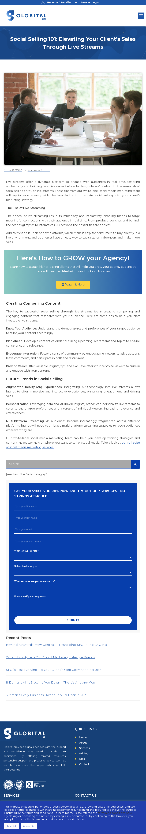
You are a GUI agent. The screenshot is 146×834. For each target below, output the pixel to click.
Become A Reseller (59, 2)
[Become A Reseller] (43, 2)
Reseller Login (90, 2)
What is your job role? (26, 550)
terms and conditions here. (115, 813)
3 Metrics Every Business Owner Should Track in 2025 (47, 695)
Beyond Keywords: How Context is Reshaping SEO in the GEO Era (56, 644)
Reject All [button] (11, 826)
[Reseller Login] (76, 2)
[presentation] (38, 605)
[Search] (135, 464)
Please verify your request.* (30, 596)
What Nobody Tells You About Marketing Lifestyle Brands (50, 657)
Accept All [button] (29, 826)
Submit (72, 620)
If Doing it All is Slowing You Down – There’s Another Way (50, 682)
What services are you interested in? (34, 581)
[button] (141, 16)
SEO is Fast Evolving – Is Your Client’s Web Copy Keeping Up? (53, 670)
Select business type (25, 566)
